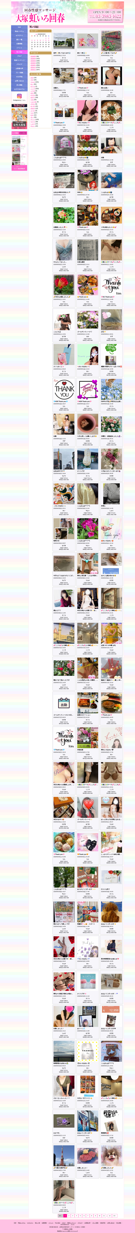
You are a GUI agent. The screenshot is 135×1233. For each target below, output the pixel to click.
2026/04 (33, 58)
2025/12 (33, 67)
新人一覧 (19, 39)
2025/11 (33, 69)
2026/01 (33, 65)
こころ (33, 88)
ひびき (33, 95)
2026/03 (33, 61)
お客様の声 (19, 68)
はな (32, 93)
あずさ (33, 97)
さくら (33, 119)
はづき (33, 106)
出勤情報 (19, 44)
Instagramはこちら (19, 97)
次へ (115, 1215)
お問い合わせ (19, 81)
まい (32, 117)
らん (32, 113)
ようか (33, 110)
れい (32, 84)
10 (99, 1215)
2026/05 (33, 56)
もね (32, 99)
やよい (33, 126)
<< (36, 34)
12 (109, 1215)
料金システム (19, 31)
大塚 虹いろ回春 (68, 1229)
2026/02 (33, 63)
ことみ (33, 91)
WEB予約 (19, 77)
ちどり (33, 121)
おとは (33, 86)
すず (32, 80)
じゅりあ (33, 102)
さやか (33, 104)
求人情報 (19, 85)
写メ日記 (19, 52)
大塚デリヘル (19, 166)
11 (104, 1215)
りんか (33, 82)
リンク (72, 1224)
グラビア (19, 64)
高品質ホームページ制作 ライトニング (67, 1231)
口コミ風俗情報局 (19, 169)
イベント (19, 48)
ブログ (19, 56)
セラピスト (19, 35)
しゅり (33, 124)
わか (32, 115)
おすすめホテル (19, 89)
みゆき (33, 108)
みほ (32, 77)
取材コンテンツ (19, 60)
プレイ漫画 (19, 72)
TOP (19, 27)
